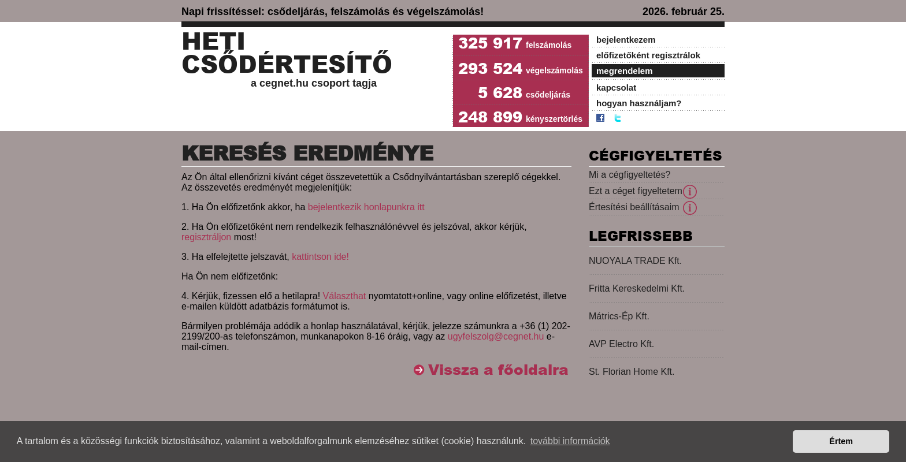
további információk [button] (570, 441)
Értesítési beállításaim (634, 207)
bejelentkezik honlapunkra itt (366, 207)
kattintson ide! (320, 257)
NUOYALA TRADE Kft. (635, 261)
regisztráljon (206, 237)
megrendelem (624, 71)
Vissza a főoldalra (498, 370)
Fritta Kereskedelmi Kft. (637, 288)
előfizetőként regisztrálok (648, 55)
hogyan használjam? (639, 103)
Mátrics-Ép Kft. (619, 316)
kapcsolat (616, 87)
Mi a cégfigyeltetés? (629, 175)
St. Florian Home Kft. (632, 372)
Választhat (344, 296)
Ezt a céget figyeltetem (635, 191)
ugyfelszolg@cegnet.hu (496, 336)
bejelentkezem (626, 39)
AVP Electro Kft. (621, 344)
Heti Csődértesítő (286, 53)
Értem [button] (841, 441)
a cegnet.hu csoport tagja (314, 83)
